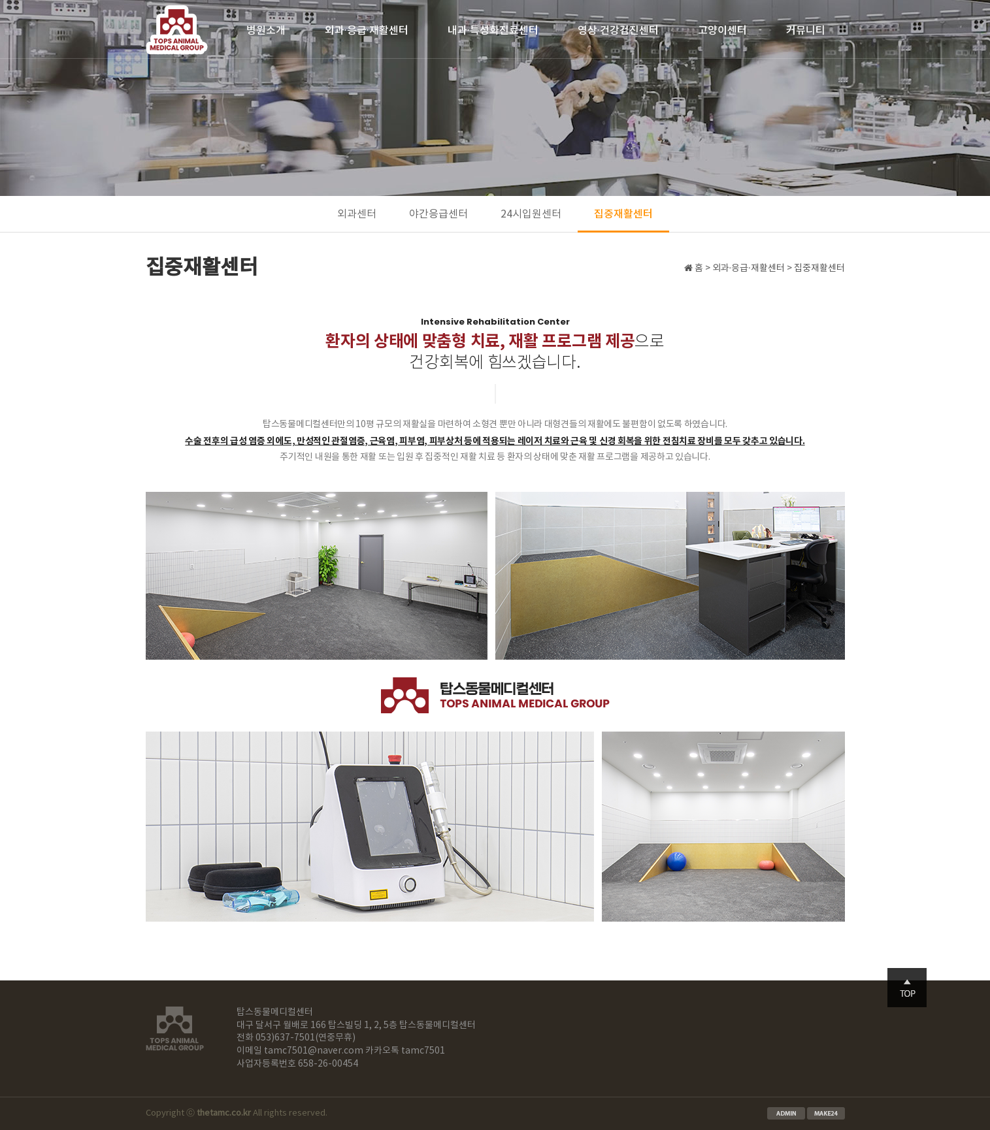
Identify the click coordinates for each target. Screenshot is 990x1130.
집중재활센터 (623, 214)
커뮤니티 (805, 31)
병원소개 (266, 31)
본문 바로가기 (0, 0)
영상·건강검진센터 (618, 31)
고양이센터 (722, 31)
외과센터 (356, 214)
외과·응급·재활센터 (366, 31)
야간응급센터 (438, 214)
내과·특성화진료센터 (493, 31)
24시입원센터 (531, 214)
